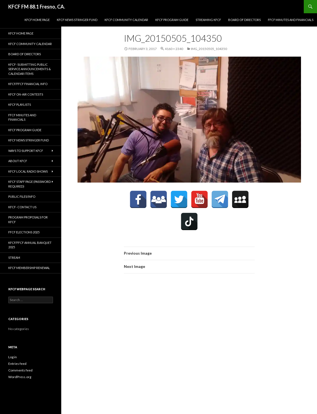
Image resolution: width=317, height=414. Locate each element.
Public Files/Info (21, 196)
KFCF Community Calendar (126, 20)
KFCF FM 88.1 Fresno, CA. (36, 7)
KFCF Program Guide (171, 20)
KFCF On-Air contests (25, 94)
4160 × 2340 (174, 49)
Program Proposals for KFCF (28, 219)
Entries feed (17, 364)
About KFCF (17, 161)
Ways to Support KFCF (25, 150)
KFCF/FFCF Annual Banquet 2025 (30, 245)
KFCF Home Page (37, 20)
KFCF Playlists (19, 104)
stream (14, 257)
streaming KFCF (208, 20)
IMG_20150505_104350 (209, 49)
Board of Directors (244, 20)
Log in (12, 357)
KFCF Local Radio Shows (28, 171)
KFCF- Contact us (22, 207)
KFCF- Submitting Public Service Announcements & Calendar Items (29, 69)
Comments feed (20, 370)
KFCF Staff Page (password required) (29, 184)
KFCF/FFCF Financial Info (27, 84)
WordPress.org (19, 377)
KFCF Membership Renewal (29, 268)
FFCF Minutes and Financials (290, 20)
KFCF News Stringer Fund (77, 20)
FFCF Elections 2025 (23, 232)
